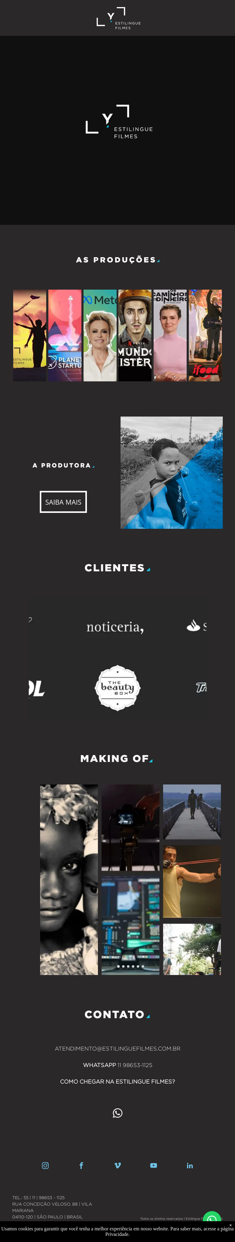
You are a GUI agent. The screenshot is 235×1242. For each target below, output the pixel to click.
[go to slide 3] (128, 966)
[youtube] (154, 1166)
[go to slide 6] (143, 966)
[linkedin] (190, 1166)
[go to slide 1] (118, 966)
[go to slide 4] (133, 966)
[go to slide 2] (123, 966)
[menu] (221, 9)
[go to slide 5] (138, 966)
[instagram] (45, 1166)
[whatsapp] (117, 1114)
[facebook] (81, 1166)
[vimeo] (118, 1166)
